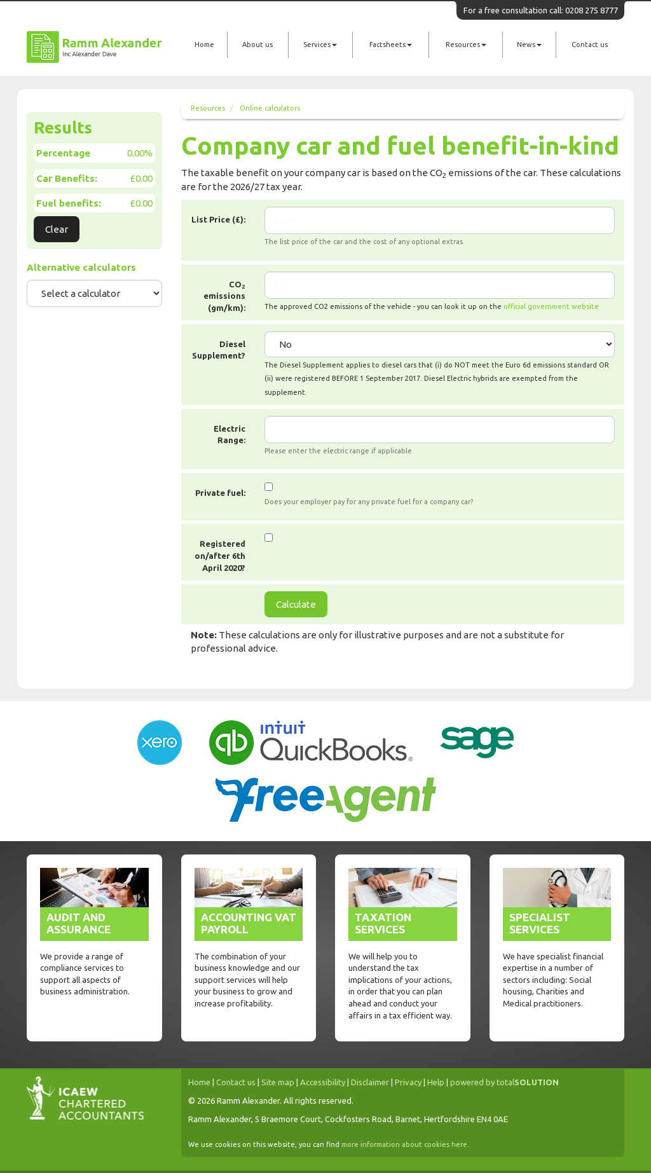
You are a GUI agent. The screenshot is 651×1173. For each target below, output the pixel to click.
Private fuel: (220, 492)
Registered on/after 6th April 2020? (220, 555)
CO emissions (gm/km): (224, 296)
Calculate (296, 604)
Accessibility (322, 1082)
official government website (551, 306)
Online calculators (270, 108)
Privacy (408, 1082)
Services (320, 44)
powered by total (504, 1082)
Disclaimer (370, 1082)
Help (435, 1082)
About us (257, 44)
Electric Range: (229, 434)
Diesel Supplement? (218, 350)
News (529, 44)
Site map (277, 1082)
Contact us (590, 44)
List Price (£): (218, 219)
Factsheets (390, 44)
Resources (466, 44)
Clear (56, 229)
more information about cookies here (404, 1144)
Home (204, 44)
